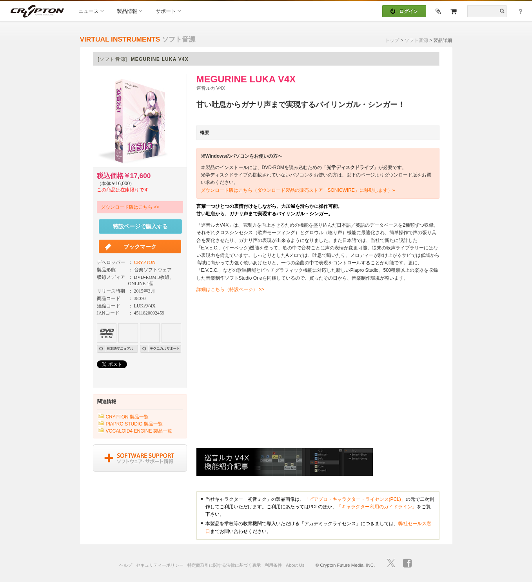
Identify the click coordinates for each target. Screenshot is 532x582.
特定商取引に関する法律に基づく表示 (224, 565)
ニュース (91, 10)
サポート (168, 10)
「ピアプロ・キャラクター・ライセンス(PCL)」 (355, 499)
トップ (392, 40)
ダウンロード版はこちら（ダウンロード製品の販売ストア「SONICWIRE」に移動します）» (298, 190)
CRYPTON (145, 262)
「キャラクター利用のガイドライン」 (377, 506)
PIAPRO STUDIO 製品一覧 (134, 424)
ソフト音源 (416, 40)
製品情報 (129, 10)
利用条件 (273, 565)
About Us (295, 565)
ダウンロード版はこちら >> (130, 207)
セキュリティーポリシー (159, 565)
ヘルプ (125, 565)
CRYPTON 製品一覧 (127, 417)
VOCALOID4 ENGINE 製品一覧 (139, 431)
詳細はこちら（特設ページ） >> (230, 289)
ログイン (404, 11)
